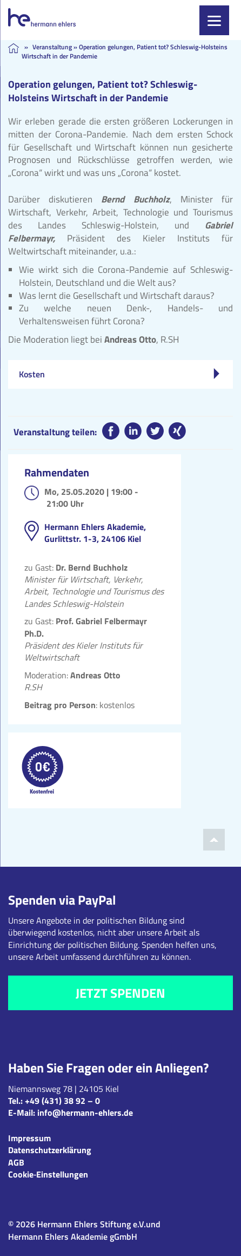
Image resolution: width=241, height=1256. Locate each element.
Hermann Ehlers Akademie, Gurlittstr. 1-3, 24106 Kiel (95, 532)
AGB (16, 1162)
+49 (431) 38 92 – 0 (62, 1100)
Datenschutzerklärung (49, 1149)
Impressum (29, 1137)
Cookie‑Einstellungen (48, 1174)
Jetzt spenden (120, 993)
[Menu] (214, 20)
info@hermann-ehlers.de (85, 1112)
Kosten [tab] (119, 374)
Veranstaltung (52, 47)
